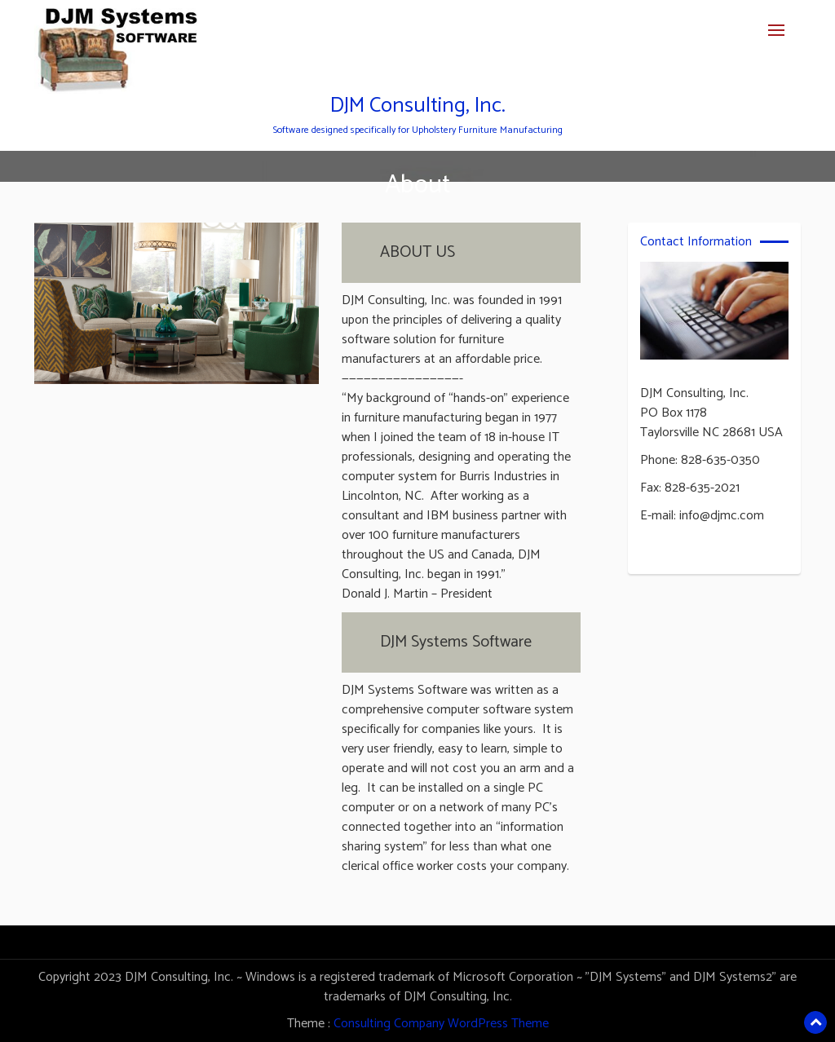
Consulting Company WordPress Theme (441, 1024)
